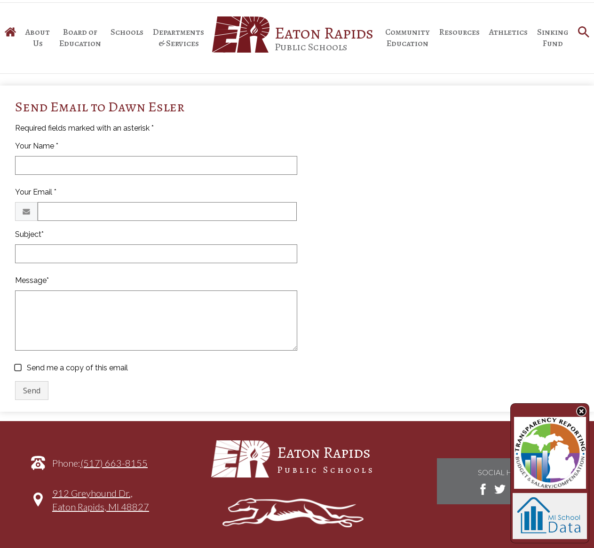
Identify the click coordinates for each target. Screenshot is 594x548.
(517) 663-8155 (114, 463)
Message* (32, 280)
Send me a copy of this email (76, 367)
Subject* (29, 234)
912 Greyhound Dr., (100, 504)
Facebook (483, 489)
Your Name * (36, 145)
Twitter (500, 489)
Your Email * (35, 192)
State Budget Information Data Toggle (581, 411)
